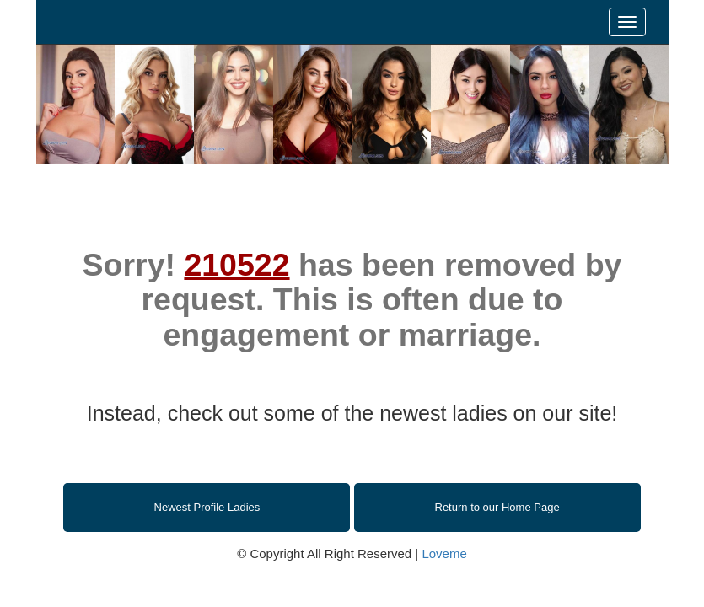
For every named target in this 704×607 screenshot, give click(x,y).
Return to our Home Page (497, 507)
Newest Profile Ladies (207, 507)
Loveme (444, 553)
